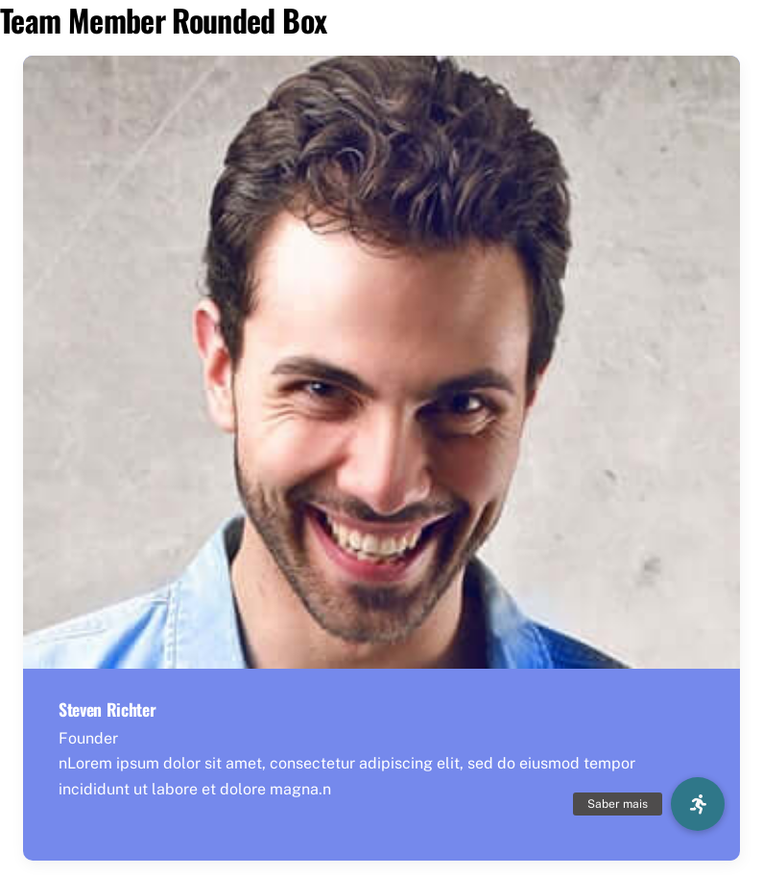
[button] (698, 804)
